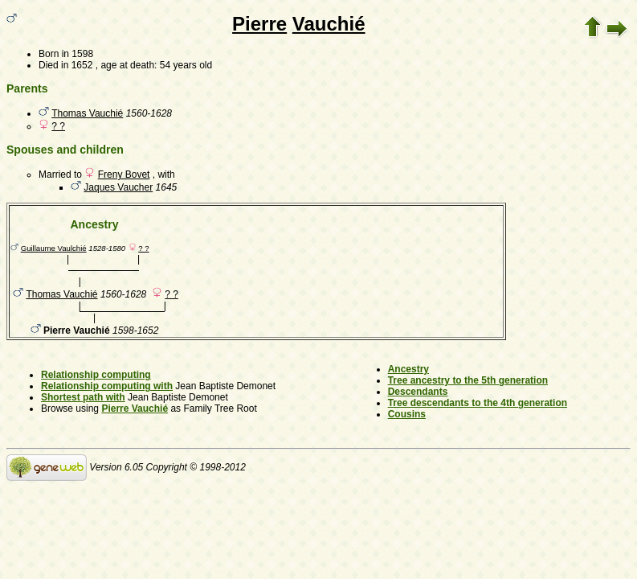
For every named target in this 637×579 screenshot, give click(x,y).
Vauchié (328, 24)
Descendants (418, 391)
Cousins (407, 414)
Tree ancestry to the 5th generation (468, 380)
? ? (58, 126)
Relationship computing (96, 374)
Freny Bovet (124, 174)
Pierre (259, 24)
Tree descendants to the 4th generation (477, 403)
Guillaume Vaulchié (54, 248)
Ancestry (408, 369)
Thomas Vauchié (87, 113)
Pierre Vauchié (134, 408)
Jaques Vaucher (118, 187)
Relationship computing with (107, 386)
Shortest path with (83, 397)
